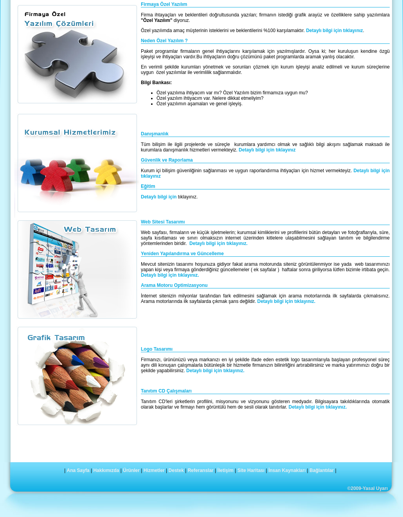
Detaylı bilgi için (159, 197)
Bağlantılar (321, 470)
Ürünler (131, 470)
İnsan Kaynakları (287, 470)
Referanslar (201, 470)
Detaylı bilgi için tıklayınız (334, 30)
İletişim (226, 470)
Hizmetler (154, 470)
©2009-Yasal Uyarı (367, 488)
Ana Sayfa (78, 470)
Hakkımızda (106, 470)
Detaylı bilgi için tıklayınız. (218, 243)
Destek (176, 470)
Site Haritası (250, 470)
